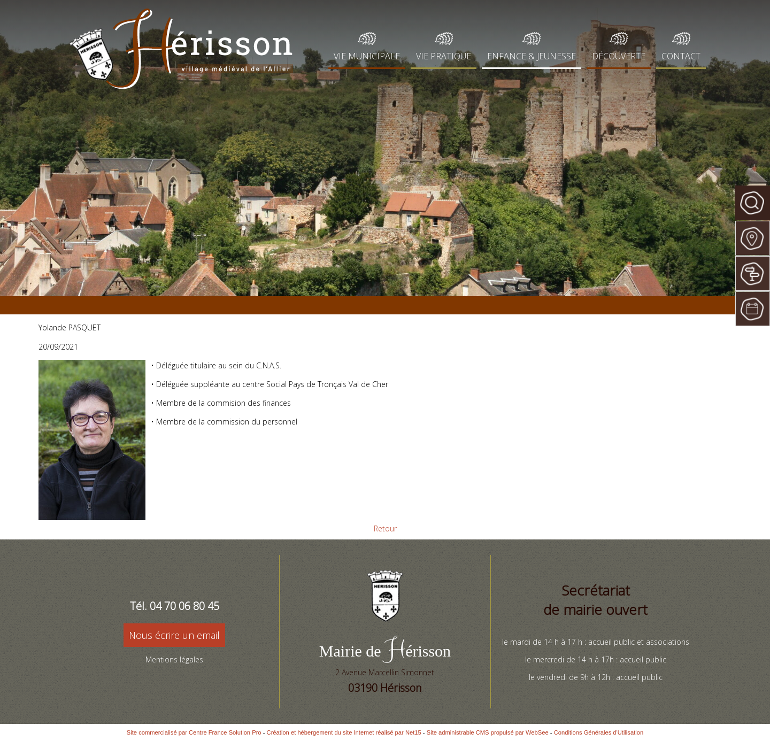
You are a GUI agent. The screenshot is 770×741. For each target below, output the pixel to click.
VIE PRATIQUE (443, 56)
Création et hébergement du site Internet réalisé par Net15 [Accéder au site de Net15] (344, 732)
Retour (385, 528)
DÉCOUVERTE (618, 56)
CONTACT (680, 56)
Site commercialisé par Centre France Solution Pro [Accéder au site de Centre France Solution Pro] (194, 732)
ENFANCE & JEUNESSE (531, 56)
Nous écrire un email (174, 635)
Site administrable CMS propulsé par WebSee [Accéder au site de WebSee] (488, 732)
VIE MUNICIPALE (367, 56)
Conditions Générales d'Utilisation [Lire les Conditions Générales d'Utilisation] (599, 732)
